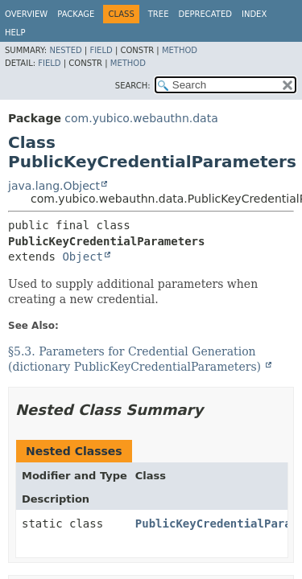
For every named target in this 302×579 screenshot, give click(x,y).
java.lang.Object (54, 185)
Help (15, 32)
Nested (65, 50)
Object (82, 256)
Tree (158, 14)
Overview (26, 14)
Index (254, 14)
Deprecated (205, 14)
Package (75, 14)
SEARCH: (133, 85)
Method (179, 50)
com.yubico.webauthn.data (140, 118)
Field (100, 50)
